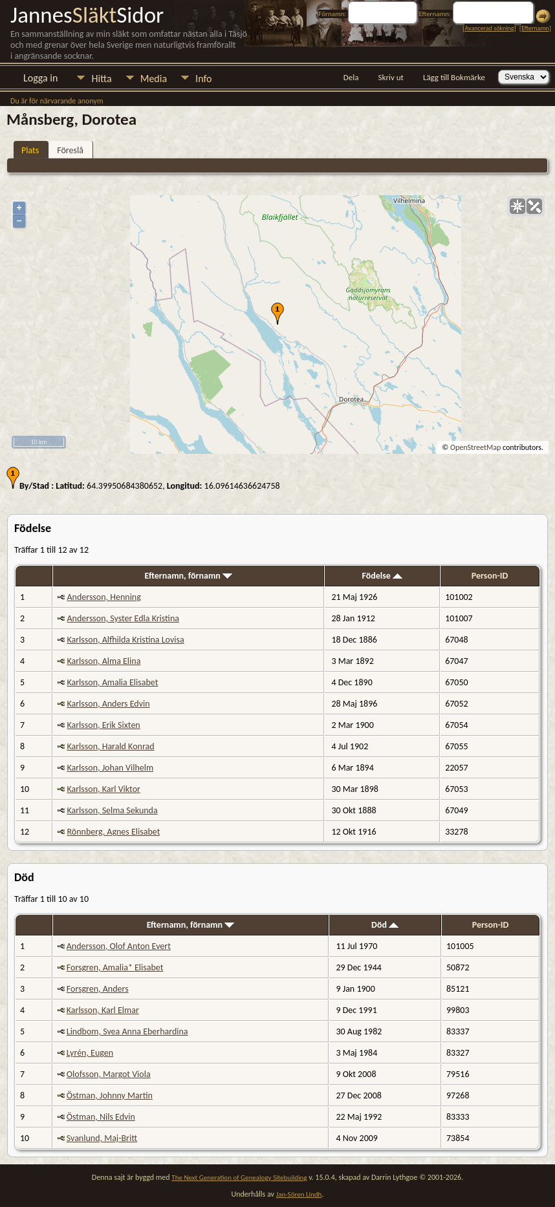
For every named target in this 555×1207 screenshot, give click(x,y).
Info (203, 78)
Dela (351, 77)
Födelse (382, 575)
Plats (30, 150)
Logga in (40, 78)
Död (384, 924)
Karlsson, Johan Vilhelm (110, 767)
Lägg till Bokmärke (454, 77)
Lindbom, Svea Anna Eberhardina (127, 1031)
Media (153, 78)
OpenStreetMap (475, 447)
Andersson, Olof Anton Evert (119, 946)
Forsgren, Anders (98, 988)
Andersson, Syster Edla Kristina (123, 618)
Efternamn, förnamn (189, 575)
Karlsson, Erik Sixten (103, 725)
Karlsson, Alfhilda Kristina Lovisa (125, 639)
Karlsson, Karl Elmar (103, 1010)
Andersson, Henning (103, 597)
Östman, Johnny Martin (110, 1095)
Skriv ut (391, 77)
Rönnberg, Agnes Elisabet (113, 831)
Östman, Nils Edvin (101, 1116)
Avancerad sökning (489, 28)
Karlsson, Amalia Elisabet (112, 682)
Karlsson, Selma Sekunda (112, 810)
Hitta (101, 78)
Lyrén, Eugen (90, 1052)
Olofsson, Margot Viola (109, 1074)
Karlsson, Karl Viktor (103, 789)
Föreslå (70, 150)
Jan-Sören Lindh (299, 1194)
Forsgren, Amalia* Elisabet (115, 967)
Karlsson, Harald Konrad (110, 746)
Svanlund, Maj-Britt (102, 1138)
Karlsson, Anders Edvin (108, 703)
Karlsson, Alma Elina (103, 661)
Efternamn (535, 28)
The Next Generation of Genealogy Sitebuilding (239, 1177)
